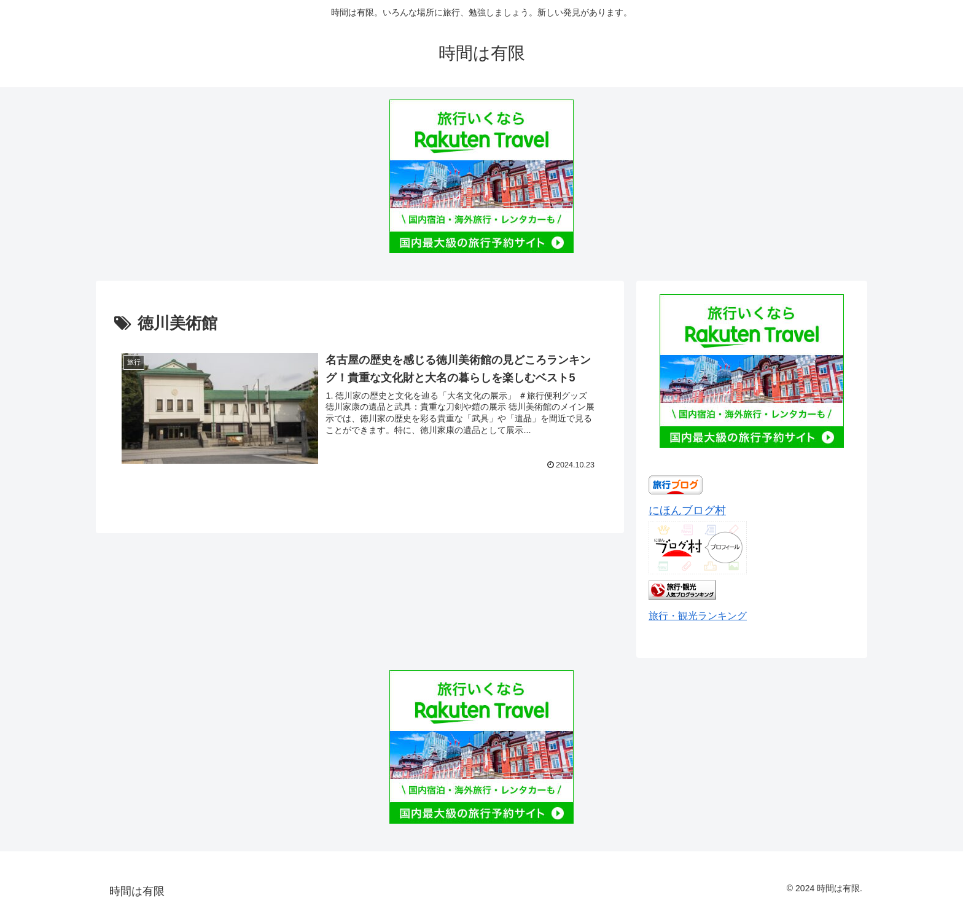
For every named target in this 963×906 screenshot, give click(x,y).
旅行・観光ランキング (698, 615)
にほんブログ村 (687, 510)
